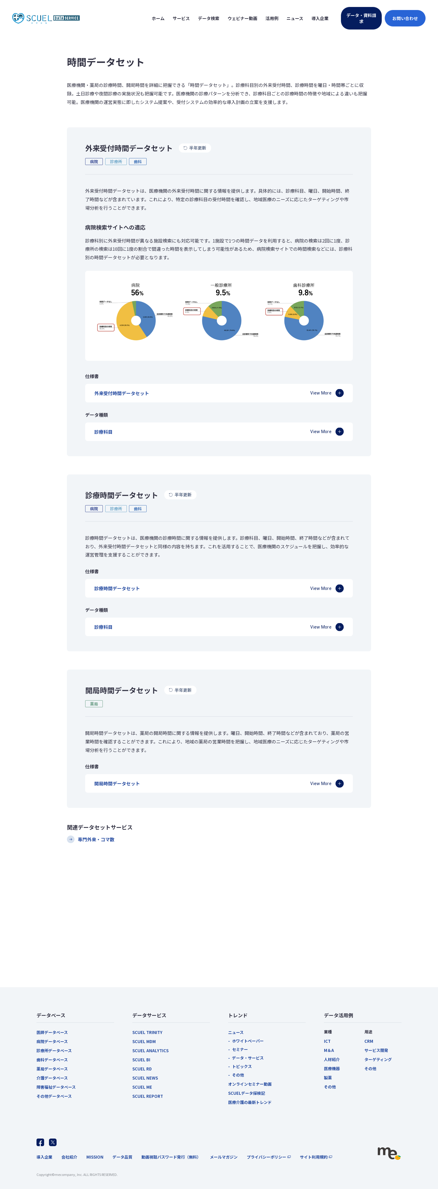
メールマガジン (224, 1157)
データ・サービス (248, 1058)
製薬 (328, 1077)
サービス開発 (376, 1050)
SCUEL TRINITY (147, 1032)
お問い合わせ (405, 18)
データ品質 (122, 1157)
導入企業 (44, 1157)
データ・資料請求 (361, 18)
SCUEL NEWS (145, 1078)
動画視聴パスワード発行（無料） (171, 1157)
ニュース (236, 1032)
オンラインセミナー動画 (250, 1084)
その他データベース (54, 1096)
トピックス (242, 1066)
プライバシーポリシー (266, 1157)
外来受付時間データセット (121, 393)
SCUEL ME (142, 1087)
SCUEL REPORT (147, 1096)
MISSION (94, 1157)
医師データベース (52, 1032)
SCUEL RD (142, 1069)
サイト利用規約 (314, 1157)
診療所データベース (54, 1050)
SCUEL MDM (144, 1041)
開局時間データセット (117, 783)
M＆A (329, 1050)
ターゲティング (378, 1059)
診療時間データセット (117, 588)
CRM (368, 1041)
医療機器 (332, 1068)
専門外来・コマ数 (96, 839)
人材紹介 (332, 1059)
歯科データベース (52, 1060)
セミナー (240, 1049)
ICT (327, 1041)
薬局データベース (52, 1069)
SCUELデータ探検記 (246, 1093)
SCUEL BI (141, 1060)
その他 (238, 1075)
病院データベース (52, 1041)
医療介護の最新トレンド (250, 1102)
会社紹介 (69, 1157)
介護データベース (52, 1078)
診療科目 (103, 432)
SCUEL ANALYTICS (150, 1050)
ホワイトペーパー (248, 1041)
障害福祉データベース (56, 1087)
